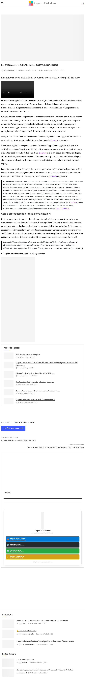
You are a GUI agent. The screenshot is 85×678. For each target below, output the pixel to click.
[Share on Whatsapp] (28, 477)
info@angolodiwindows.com (46, 637)
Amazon (43, 571)
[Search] (84, 3)
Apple (43, 582)
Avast (43, 594)
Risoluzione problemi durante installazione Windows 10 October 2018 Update (70, 537)
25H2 (43, 606)
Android (43, 579)
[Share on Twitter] (21, 477)
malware (30, 160)
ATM (43, 590)
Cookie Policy (48, 648)
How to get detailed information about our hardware (46, 432)
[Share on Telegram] (31, 477)
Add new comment (13, 483)
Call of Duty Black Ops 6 (68, 525)
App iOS (44, 586)
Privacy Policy (36, 648)
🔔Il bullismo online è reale (26, 539)
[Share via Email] (33, 477)
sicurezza (20, 145)
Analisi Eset (43, 575)
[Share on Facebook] (19, 477)
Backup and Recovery (43, 598)
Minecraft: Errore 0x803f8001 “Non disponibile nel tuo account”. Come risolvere (27, 551)
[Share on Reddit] (26, 477)
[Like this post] (17, 477)
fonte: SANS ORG (34, 240)
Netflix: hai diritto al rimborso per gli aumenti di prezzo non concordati (27, 527)
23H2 (43, 602)
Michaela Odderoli (8, 59)
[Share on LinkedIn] (23, 477)
